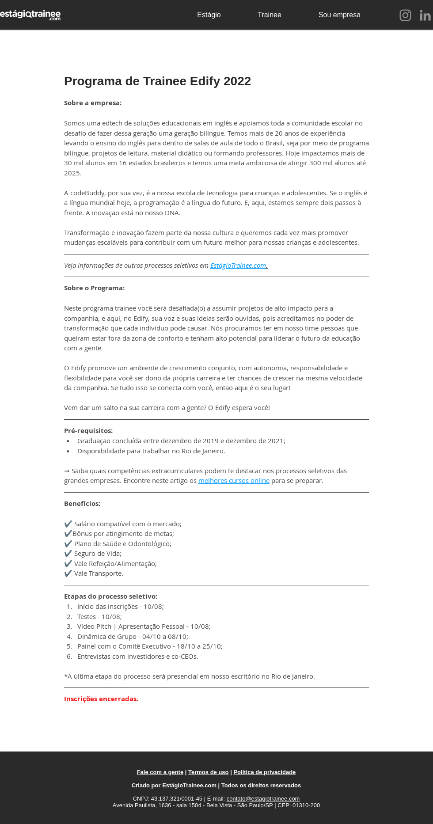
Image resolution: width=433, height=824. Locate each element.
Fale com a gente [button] (160, 772)
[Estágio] (209, 15)
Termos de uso (208, 772)
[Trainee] (269, 15)
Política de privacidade (264, 772)
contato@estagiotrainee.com (263, 798)
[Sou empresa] (339, 15)
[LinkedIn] (425, 15)
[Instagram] (405, 15)
